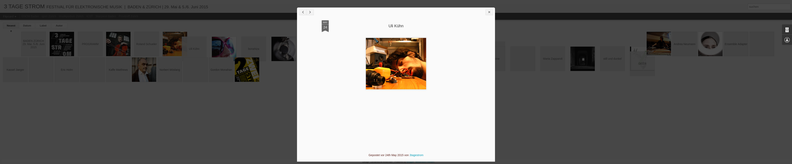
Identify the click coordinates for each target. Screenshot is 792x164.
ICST (89, 16)
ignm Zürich (49, 16)
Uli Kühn (396, 26)
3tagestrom (416, 155)
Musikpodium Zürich (71, 16)
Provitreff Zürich (128, 16)
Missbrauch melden (424, 162)
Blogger (410, 162)
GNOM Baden (30, 16)
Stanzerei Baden (105, 16)
